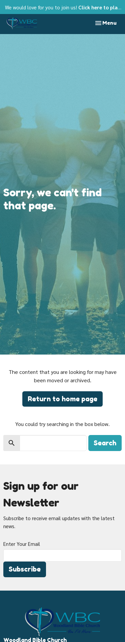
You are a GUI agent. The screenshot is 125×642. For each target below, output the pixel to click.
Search (105, 443)
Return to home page (62, 399)
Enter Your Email (21, 544)
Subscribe (25, 569)
